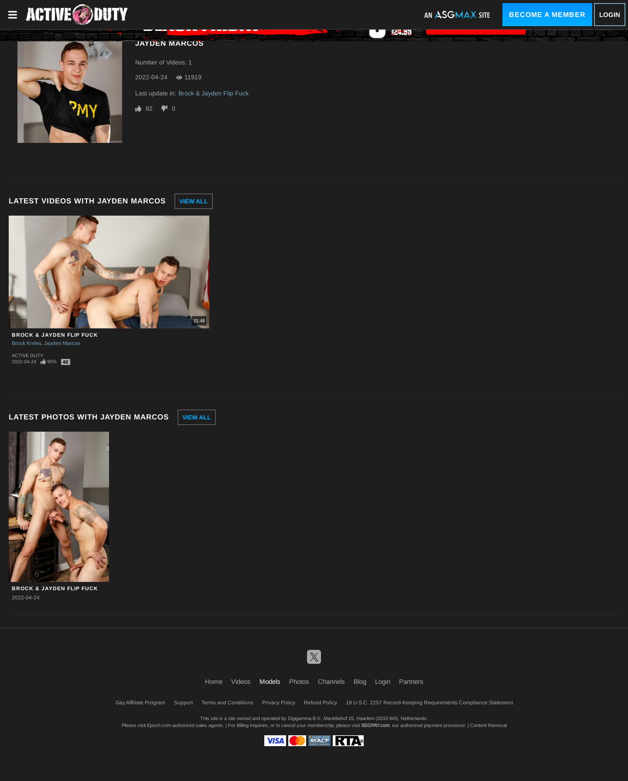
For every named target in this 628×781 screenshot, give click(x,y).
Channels (331, 681)
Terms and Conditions (227, 703)
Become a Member (547, 14)
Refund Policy (320, 703)
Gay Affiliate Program (140, 703)
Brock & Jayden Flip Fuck (213, 93)
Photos (299, 681)
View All (193, 201)
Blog (360, 681)
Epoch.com (159, 725)
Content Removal (488, 725)
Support (183, 703)
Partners (411, 681)
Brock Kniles (26, 343)
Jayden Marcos (62, 343)
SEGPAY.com (375, 725)
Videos (241, 681)
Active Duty (27, 355)
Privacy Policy (278, 703)
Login (609, 14)
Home (213, 681)
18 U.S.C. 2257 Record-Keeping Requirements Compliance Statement (429, 703)
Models (269, 681)
